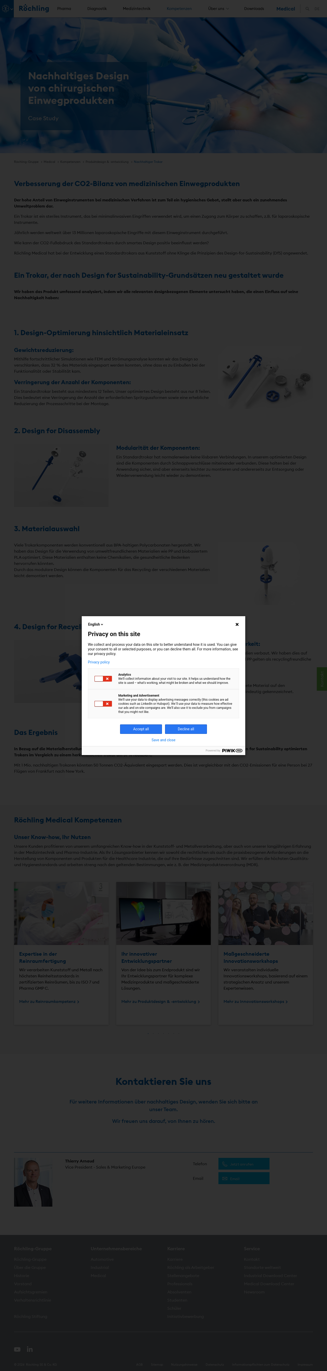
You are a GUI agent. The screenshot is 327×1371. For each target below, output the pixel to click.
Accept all (141, 729)
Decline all (186, 729)
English (96, 624)
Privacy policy (99, 662)
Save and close (163, 740)
